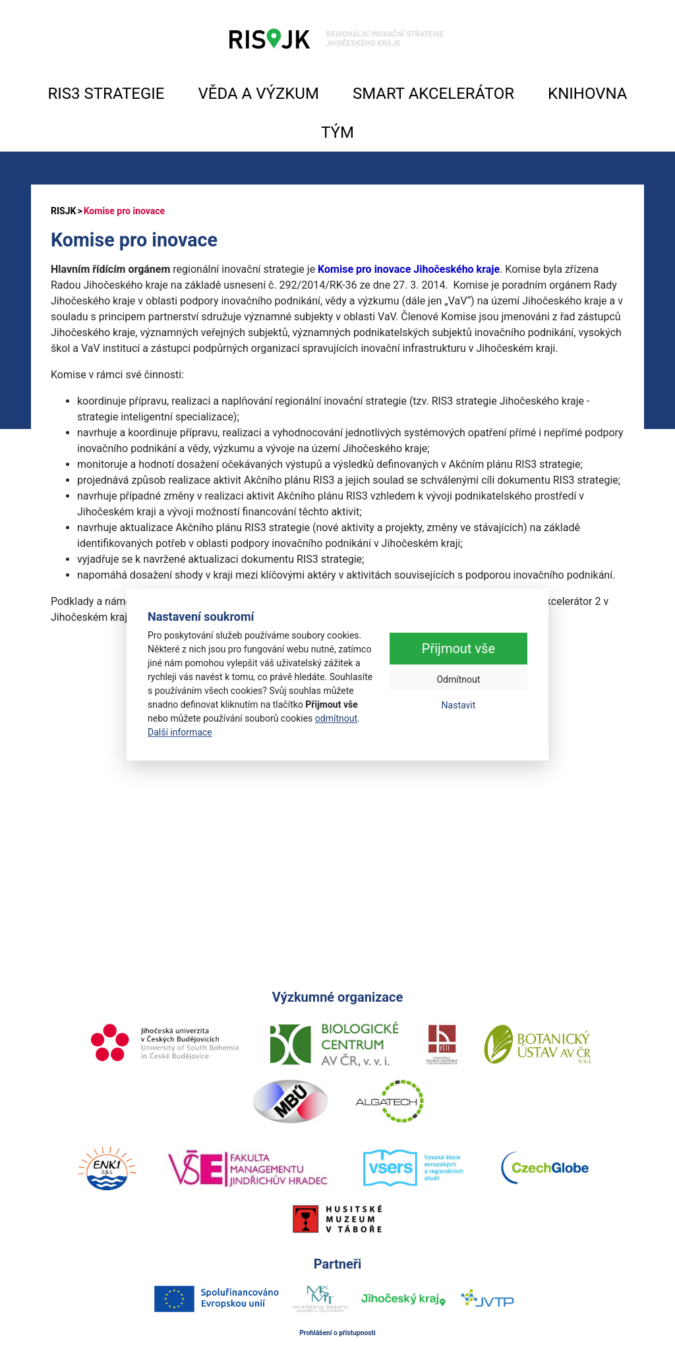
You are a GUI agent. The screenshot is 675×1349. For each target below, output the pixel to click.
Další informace (180, 732)
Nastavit (459, 706)
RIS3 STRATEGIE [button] (106, 93)
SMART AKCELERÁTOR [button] (433, 93)
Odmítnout (458, 680)
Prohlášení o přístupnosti (337, 1333)
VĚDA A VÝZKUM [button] (258, 93)
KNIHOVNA (587, 93)
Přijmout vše (458, 649)
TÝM (337, 132)
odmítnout (336, 718)
